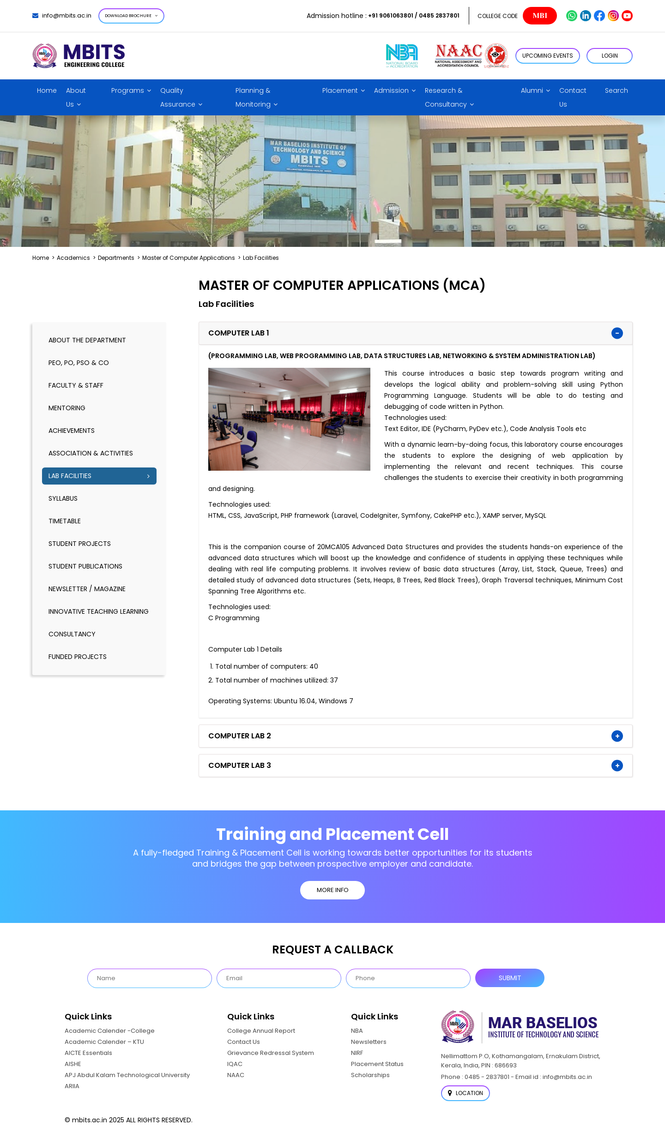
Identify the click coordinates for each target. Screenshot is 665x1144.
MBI (539, 16)
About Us (76, 97)
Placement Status (377, 1064)
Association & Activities (90, 453)
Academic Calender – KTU (104, 1041)
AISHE (73, 1064)
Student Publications (85, 566)
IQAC (234, 1064)
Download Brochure (131, 15)
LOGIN (610, 56)
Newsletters (369, 1041)
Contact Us (572, 97)
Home (47, 90)
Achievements (71, 430)
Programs (127, 90)
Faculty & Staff (75, 385)
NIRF (357, 1052)
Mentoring (66, 408)
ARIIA (72, 1086)
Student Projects (79, 543)
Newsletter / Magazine (87, 588)
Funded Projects (77, 656)
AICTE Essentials (88, 1052)
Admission (391, 90)
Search (616, 90)
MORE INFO (333, 890)
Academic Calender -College (110, 1030)
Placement (340, 90)
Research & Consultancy (446, 97)
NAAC (235, 1075)
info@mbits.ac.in (61, 15)
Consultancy (72, 634)
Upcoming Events (547, 56)
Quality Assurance (177, 97)
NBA (357, 1030)
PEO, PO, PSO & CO (78, 362)
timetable (64, 521)
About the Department (87, 340)
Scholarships (370, 1075)
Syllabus (63, 498)
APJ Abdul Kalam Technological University (127, 1075)
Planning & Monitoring (253, 97)
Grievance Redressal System (270, 1052)
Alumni (532, 90)
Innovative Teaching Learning (98, 611)
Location (465, 1093)
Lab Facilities (69, 475)
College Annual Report (261, 1030)
